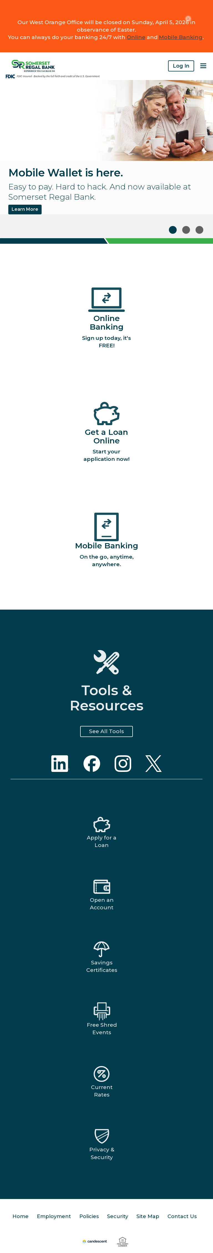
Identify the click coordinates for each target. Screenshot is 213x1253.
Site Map (147, 1216)
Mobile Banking (180, 37)
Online (136, 37)
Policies (89, 1216)
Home (20, 1216)
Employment (54, 1216)
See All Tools (106, 731)
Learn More (25, 209)
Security (117, 1216)
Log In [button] (181, 66)
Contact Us (182, 1216)
